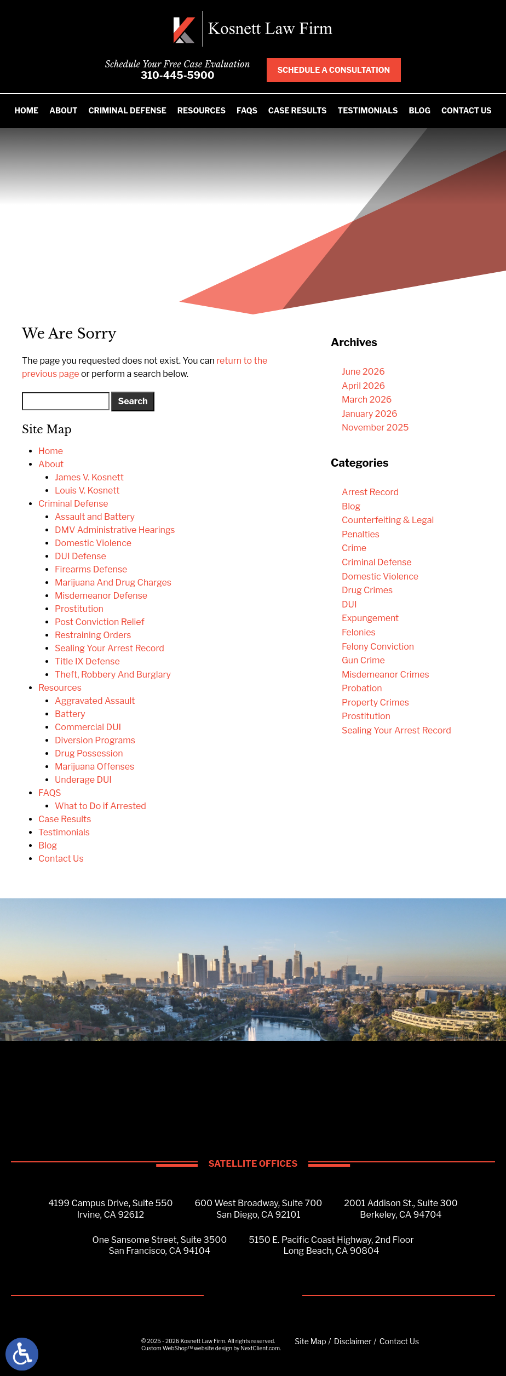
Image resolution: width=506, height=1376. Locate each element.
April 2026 (363, 386)
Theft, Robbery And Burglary (113, 674)
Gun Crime (363, 660)
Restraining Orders (93, 635)
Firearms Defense (91, 569)
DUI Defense (80, 556)
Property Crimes (375, 702)
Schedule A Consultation (334, 69)
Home (26, 110)
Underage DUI (83, 780)
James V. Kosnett (89, 477)
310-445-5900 (178, 75)
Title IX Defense (87, 661)
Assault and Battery (95, 517)
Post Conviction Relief (100, 622)
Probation (362, 688)
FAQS (247, 110)
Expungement (370, 618)
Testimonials (368, 110)
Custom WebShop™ (167, 1348)
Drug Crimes (367, 590)
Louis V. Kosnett (87, 490)
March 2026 (367, 399)
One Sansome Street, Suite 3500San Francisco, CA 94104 (159, 1246)
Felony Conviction (378, 646)
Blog (419, 110)
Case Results (297, 110)
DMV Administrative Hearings (115, 530)
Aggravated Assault (95, 701)
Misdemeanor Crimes (385, 674)
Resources (201, 110)
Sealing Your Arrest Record (109, 648)
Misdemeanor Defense (101, 595)
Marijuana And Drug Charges (113, 582)
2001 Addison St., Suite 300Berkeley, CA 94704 (401, 1209)
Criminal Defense (127, 110)
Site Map (310, 1341)
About (63, 110)
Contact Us (466, 110)
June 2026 (363, 371)
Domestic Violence (93, 543)
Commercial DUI (88, 727)
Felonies (359, 632)
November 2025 (375, 427)
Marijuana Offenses (94, 766)
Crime (354, 548)
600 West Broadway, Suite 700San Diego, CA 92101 (259, 1209)
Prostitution (79, 609)
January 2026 (370, 414)
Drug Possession (89, 753)
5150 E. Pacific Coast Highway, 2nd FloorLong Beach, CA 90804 (331, 1246)
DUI (349, 604)
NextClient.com (260, 1348)
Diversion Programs (95, 740)
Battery (70, 714)
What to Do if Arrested (100, 806)
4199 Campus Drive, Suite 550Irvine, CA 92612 (110, 1209)
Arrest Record (370, 492)
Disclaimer (353, 1341)
